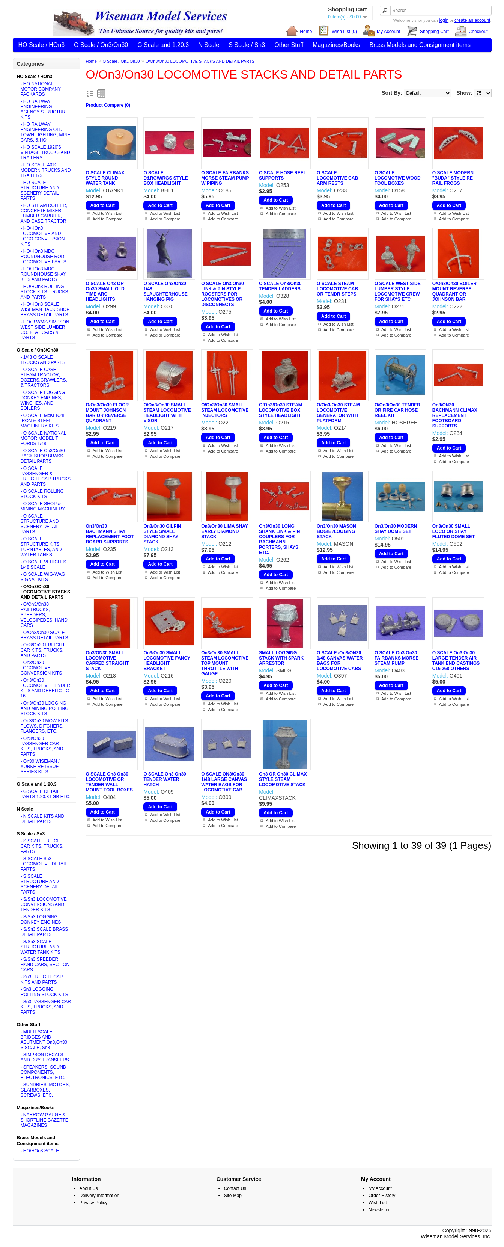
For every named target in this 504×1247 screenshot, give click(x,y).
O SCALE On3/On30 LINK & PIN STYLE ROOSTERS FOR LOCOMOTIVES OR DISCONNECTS (222, 294)
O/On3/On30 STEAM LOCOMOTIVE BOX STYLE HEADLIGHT (280, 410)
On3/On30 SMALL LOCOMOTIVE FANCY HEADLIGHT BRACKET (166, 660)
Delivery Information (100, 1195)
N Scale (208, 45)
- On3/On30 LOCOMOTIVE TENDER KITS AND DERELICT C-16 (46, 688)
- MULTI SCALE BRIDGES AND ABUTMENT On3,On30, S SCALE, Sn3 (45, 1039)
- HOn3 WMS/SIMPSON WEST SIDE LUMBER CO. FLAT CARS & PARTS (45, 329)
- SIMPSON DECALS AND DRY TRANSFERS (45, 1057)
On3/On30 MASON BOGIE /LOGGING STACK (336, 531)
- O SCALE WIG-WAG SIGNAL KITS (43, 577)
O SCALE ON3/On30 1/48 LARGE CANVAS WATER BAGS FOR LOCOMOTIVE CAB (224, 782)
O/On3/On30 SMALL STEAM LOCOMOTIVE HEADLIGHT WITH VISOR (167, 412)
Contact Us (235, 1188)
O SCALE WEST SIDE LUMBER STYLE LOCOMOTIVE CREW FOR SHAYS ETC (398, 291)
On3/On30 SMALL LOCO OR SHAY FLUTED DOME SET (453, 531)
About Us (89, 1188)
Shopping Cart (427, 31)
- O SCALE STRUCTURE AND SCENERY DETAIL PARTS (40, 523)
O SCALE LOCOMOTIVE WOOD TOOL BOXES (398, 178)
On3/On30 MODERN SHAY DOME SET (396, 529)
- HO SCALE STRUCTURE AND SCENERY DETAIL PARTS (40, 190)
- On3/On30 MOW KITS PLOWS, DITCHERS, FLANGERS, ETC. (44, 726)
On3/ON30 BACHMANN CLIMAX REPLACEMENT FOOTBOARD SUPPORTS (454, 415)
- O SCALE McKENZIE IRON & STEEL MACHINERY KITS (43, 421)
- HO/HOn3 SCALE (40, 1150)
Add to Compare (108, 219)
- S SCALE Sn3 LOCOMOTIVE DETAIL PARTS (44, 864)
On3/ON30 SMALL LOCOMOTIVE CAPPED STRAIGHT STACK (107, 660)
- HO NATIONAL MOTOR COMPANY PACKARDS (41, 89)
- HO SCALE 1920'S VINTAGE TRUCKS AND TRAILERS (45, 152)
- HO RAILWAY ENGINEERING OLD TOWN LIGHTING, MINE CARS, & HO (46, 132)
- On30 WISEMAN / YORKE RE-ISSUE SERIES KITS (40, 766)
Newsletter (379, 1209)
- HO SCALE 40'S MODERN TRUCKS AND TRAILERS (46, 170)
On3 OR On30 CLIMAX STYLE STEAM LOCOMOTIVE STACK (283, 779)
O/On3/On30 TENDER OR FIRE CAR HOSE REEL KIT (397, 410)
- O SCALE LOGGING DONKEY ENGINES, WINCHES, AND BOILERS (43, 400)
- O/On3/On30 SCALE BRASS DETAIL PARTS (44, 635)
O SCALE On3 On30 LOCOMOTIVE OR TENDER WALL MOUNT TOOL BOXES (109, 782)
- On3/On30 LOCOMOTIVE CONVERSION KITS (41, 668)
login (443, 20)
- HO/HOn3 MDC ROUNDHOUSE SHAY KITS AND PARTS (43, 274)
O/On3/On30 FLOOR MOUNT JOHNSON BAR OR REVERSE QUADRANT (107, 412)
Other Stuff (288, 45)
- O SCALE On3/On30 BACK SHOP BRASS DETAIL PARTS (43, 456)
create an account (472, 20)
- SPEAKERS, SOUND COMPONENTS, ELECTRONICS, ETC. (43, 1072)
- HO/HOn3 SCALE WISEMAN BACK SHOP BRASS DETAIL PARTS (45, 309)
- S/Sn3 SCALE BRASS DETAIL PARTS (44, 932)
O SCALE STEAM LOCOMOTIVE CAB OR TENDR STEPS (337, 289)
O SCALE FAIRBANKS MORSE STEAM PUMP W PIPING (225, 178)
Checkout (471, 31)
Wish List (378, 1202)
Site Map (233, 1195)
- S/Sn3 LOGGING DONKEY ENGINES (41, 919)
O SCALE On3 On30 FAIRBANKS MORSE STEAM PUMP (396, 658)
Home (299, 31)
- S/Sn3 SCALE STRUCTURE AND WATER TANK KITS (40, 947)
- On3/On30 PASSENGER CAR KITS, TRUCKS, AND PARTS (42, 746)
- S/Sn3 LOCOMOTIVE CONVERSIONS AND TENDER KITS (44, 904)
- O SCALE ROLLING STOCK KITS (42, 494)
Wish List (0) (337, 31)
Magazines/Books (336, 45)
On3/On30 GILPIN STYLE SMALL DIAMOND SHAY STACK (162, 534)
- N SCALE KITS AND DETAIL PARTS (43, 819)
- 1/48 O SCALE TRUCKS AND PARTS (43, 360)
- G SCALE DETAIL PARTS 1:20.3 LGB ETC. (46, 794)
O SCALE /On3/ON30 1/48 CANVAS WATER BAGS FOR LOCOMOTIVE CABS (340, 660)
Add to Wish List (107, 213)
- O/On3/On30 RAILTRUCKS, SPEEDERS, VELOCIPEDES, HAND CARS (44, 615)
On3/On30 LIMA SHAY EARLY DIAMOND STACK (224, 531)
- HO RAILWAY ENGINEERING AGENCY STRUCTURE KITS (45, 109)
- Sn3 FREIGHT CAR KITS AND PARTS (42, 979)
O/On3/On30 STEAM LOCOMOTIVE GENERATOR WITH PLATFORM (338, 412)
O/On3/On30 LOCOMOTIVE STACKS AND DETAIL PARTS (200, 61)
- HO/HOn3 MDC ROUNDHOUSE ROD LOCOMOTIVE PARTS (43, 256)
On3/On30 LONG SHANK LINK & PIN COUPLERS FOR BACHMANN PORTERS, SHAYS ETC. (279, 539)
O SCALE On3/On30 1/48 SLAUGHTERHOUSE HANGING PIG (165, 291)
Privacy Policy (94, 1202)
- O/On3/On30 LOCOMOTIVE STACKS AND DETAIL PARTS (45, 592)
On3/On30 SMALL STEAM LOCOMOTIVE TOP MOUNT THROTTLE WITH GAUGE (224, 663)
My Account (381, 31)
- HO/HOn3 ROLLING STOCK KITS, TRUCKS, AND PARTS (45, 292)
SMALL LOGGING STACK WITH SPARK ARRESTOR (281, 658)
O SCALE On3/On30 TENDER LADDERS (280, 286)
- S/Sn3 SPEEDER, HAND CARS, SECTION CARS (45, 964)
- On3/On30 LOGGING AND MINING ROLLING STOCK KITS (45, 708)
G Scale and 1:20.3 (163, 45)
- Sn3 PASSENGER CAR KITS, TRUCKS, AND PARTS (46, 1007)
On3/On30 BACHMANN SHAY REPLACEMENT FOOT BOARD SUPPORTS (110, 534)
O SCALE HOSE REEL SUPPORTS (282, 175)
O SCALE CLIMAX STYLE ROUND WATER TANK (105, 178)
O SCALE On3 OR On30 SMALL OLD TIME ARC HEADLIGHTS (105, 291)
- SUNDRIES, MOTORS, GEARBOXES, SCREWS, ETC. (45, 1090)
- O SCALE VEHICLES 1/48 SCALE (43, 564)
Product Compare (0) (108, 105)
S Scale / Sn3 (247, 45)
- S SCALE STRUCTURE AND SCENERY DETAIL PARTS (40, 884)
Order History (382, 1195)
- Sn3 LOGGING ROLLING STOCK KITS (44, 992)
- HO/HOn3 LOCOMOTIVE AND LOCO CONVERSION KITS (43, 236)
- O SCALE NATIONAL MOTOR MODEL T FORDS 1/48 (43, 438)
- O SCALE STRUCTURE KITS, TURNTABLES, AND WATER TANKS (41, 546)
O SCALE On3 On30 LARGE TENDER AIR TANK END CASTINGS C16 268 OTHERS (456, 660)
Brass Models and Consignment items (420, 45)
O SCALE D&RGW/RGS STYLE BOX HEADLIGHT (165, 178)
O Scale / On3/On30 (101, 45)
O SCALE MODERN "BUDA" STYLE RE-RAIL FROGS (453, 178)
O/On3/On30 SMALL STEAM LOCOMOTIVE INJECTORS (224, 410)
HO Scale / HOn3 (41, 45)
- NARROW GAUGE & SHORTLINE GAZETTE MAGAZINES (44, 1120)
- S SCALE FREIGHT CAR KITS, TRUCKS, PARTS (42, 846)
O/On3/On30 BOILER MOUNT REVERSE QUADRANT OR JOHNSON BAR (454, 291)
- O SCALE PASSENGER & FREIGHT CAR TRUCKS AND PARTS (46, 476)
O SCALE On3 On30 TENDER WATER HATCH (164, 779)
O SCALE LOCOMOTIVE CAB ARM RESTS (337, 178)
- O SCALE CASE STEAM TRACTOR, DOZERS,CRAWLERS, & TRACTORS (44, 377)
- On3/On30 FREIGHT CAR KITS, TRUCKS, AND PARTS (43, 650)
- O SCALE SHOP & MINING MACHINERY (43, 506)
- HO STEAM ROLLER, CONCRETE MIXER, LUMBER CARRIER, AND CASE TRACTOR (44, 213)
